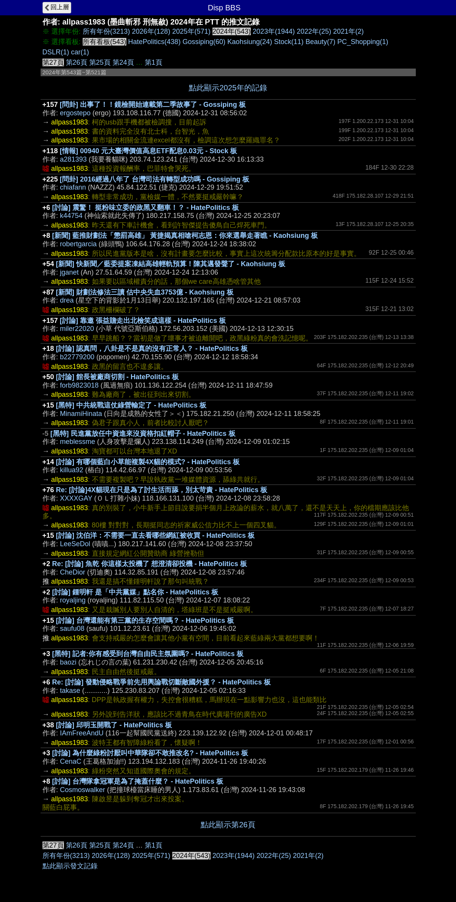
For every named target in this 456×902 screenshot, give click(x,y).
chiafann (73, 187)
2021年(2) (348, 31)
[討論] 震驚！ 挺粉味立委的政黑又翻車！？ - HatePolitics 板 (145, 207)
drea (67, 300)
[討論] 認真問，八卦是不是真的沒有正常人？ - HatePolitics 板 (152, 348)
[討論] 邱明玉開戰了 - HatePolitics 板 (114, 725)
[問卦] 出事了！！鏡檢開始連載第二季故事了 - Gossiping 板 (153, 104)
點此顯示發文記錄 (70, 866)
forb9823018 (79, 385)
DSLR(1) (55, 52)
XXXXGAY (76, 498)
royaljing (73, 600)
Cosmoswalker (82, 790)
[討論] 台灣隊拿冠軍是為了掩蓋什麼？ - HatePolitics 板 (137, 781)
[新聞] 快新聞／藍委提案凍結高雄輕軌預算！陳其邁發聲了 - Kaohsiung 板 (170, 264)
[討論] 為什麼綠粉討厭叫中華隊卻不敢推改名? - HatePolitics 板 (150, 753)
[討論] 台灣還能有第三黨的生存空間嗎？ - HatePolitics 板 (145, 620)
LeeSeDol (75, 544)
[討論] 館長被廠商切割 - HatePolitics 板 (117, 377)
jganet (69, 272)
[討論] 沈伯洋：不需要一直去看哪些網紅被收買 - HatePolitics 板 (155, 535)
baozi (68, 662)
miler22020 (77, 328)
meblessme (77, 441)
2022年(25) (314, 31)
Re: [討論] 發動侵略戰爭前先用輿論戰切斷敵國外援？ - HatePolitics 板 (161, 682)
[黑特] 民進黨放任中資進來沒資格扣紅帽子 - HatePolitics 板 (143, 433)
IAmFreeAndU (82, 733)
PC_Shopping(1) (362, 42)
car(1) (80, 52)
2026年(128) (151, 31)
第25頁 (100, 62)
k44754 (71, 215)
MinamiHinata (81, 413)
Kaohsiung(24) (249, 42)
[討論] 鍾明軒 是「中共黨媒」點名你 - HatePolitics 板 (135, 592)
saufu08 (72, 628)
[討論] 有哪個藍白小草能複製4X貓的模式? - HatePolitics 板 (148, 462)
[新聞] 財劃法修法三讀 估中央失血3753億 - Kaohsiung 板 (145, 292)
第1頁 (153, 62)
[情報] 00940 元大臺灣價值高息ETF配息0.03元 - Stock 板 (148, 151)
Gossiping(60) (204, 42)
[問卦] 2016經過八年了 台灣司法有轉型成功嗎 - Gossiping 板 (154, 179)
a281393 (73, 159)
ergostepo (75, 113)
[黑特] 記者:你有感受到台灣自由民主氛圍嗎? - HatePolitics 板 (148, 654)
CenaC (71, 761)
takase (70, 690)
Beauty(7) (320, 42)
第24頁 (123, 62)
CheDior (72, 572)
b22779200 (77, 357)
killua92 (71, 470)
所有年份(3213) (106, 31)
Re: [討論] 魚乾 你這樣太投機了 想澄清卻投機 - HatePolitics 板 (149, 564)
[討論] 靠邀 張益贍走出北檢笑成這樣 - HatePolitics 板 (143, 320)
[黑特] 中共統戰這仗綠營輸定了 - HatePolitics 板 (131, 405)
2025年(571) (191, 31)
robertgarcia (78, 244)
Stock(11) (289, 42)
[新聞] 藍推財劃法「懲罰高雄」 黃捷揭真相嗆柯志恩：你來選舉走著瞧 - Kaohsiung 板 (185, 235)
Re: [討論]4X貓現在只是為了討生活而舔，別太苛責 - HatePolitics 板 (161, 490)
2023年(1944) (274, 31)
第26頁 (76, 62)
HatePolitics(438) (154, 42)
